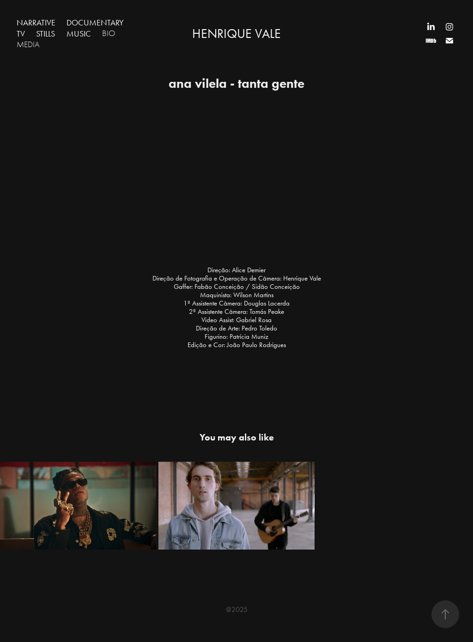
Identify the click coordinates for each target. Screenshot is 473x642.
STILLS (45, 34)
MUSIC (79, 34)
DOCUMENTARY (95, 23)
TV (21, 34)
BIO (108, 33)
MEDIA (28, 44)
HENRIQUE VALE (236, 33)
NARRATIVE (36, 23)
